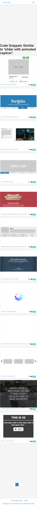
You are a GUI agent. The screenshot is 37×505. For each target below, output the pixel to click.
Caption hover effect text (7, 441)
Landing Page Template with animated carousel (14, 408)
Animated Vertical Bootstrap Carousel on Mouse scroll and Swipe (18, 214)
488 (30, 117)
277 (30, 182)
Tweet (26, 500)
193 (30, 376)
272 (30, 214)
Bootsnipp (7, 2)
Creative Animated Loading (8, 311)
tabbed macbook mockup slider (9, 149)
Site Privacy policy (29, 503)
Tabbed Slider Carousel (7, 181)
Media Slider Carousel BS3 (8, 376)
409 (30, 149)
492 (30, 85)
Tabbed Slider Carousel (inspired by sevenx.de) (13, 246)
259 (30, 247)
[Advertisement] (18, 22)
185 (30, 409)
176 (30, 441)
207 (30, 279)
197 (30, 311)
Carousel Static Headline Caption (10, 279)
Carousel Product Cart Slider (8, 84)
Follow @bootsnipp (16, 500)
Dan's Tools (19, 503)
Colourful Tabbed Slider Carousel (9, 117)
